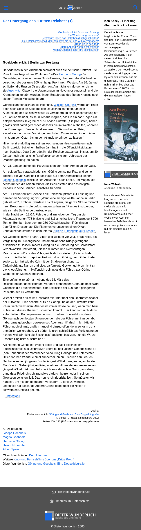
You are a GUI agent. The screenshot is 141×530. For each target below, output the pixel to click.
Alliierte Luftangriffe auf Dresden (74, 231)
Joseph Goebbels (14, 179)
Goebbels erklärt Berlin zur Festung (78, 32)
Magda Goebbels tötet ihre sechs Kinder (76, 49)
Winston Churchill (65, 104)
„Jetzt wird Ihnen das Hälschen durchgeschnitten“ (70, 38)
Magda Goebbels (14, 437)
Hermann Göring (70, 74)
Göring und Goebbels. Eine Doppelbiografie (74, 414)
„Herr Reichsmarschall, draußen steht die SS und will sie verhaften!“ (60, 41)
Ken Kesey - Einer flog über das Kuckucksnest (120, 23)
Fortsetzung (12, 395)
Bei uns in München (118, 188)
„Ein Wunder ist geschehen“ (83, 35)
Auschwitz (13, 90)
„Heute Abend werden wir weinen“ (79, 46)
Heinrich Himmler (14, 445)
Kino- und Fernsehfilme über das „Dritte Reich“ (44, 459)
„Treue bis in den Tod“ (86, 43)
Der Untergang (38, 455)
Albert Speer (11, 449)
